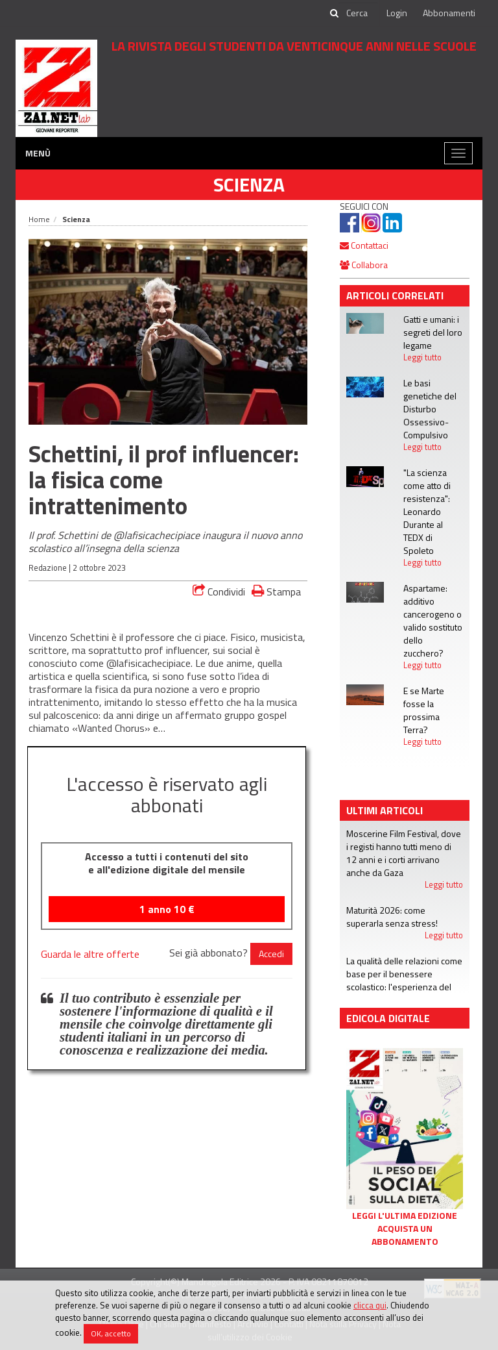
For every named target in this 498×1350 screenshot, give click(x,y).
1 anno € (167, 909)
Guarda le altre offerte (90, 954)
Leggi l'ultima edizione (404, 1215)
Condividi (219, 591)
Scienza (249, 184)
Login (396, 12)
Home (39, 219)
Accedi (271, 953)
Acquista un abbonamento (405, 1235)
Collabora (364, 264)
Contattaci (364, 245)
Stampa (276, 591)
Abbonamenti (449, 12)
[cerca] (357, 13)
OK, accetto (111, 1333)
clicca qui (369, 1305)
